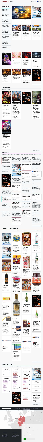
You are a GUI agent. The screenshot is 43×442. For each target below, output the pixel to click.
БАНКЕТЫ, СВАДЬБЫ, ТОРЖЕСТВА (24, 230)
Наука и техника (14, 433)
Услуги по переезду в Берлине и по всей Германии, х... (26, 165)
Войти (40, 1)
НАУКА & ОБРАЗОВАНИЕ (36, 382)
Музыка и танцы (17, 161)
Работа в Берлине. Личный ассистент (36, 195)
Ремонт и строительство (5, 170)
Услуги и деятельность (24, 200)
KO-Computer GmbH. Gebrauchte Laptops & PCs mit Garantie (36, 398)
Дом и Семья (13, 161)
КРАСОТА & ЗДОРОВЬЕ (26, 368)
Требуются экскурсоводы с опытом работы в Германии (5, 347)
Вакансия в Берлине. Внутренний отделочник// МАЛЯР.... (16, 219)
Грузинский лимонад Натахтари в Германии (26, 305)
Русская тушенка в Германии (26, 247)
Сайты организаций (4, 433)
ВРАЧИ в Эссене (40, 230)
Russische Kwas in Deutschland (5, 286)
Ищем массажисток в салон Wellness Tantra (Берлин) (16, 194)
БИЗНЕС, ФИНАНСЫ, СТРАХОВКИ (33, 230)
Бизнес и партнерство (14, 207)
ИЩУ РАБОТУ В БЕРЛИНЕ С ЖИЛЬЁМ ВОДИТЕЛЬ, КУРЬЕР (6, 211)
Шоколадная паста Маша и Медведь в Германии (16, 285)
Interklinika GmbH (5, 391)
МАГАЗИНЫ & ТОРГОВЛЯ (26, 375)
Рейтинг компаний (7, 364)
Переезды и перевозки (5, 32)
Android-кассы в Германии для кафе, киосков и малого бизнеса (16, 352)
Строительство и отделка (35, 168)
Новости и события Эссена (34, 408)
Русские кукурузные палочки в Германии (16, 267)
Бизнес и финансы (4, 15)
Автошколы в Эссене (5, 10)
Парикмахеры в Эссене (5, 30)
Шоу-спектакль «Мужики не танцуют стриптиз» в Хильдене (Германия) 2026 (6, 136)
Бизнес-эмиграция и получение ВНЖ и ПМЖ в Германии (36, 344)
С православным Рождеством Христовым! (6, 76)
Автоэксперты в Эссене (5, 11)
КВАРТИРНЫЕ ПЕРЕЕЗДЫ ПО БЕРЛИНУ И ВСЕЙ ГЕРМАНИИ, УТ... (26, 173)
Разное (10, 89)
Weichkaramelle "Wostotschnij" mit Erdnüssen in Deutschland (6, 306)
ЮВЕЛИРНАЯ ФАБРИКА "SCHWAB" (16, 332)
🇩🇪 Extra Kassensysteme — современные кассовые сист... (16, 203)
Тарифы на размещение (5, 435)
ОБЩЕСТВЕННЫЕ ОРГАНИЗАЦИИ (36, 386)
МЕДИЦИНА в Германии (6, 379)
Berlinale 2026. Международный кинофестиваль (26, 60)
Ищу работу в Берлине (25, 181)
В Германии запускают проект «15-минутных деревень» (36, 33)
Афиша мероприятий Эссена (26, 408)
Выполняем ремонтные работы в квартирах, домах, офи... (6, 166)
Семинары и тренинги (15, 434)
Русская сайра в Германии (15, 245)
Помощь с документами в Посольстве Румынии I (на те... (26, 196)
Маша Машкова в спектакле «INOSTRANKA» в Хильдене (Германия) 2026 (36, 107)
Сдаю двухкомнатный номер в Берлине (5, 197)
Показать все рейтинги (36, 404)
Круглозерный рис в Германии (26, 270)
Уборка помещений (5, 41)
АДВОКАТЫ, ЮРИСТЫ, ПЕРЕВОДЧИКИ (14, 230)
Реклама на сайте (33, 1)
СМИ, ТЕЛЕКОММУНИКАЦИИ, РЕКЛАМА (36, 395)
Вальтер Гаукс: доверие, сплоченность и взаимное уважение (26, 33)
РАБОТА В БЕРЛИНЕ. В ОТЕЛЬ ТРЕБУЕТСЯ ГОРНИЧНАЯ (6, 189)
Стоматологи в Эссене (5, 37)
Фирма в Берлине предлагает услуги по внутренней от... (36, 164)
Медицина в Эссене (5, 25)
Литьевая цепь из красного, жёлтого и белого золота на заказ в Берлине (6, 323)
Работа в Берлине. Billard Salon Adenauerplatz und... (36, 171)
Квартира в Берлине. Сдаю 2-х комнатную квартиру (26, 157)
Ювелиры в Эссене (4, 47)
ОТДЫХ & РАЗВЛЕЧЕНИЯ (36, 390)
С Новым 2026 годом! (15, 76)
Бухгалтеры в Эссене (5, 16)
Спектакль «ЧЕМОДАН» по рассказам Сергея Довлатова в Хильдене (16, 107)
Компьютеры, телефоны (5, 21)
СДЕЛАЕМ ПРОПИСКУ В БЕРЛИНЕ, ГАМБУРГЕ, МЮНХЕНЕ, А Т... (26, 189)
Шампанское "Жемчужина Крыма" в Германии (36, 321)
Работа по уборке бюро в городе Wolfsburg (26, 203)
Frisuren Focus (25, 371)
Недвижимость (24, 161)
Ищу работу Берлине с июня (36, 179)
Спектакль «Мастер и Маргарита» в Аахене (6, 106)
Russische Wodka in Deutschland (16, 318)
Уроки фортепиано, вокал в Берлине (16, 157)
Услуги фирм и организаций (10, 228)
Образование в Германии (15, 435)
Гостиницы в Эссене (5, 19)
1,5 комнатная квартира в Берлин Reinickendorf (16, 178)
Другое (27, 207)
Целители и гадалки (5, 43)
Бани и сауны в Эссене (5, 14)
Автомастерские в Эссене (5, 9)
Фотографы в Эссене (5, 42)
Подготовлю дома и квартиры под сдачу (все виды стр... (16, 186)
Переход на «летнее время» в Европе (19, 19)
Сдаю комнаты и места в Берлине (36, 157)
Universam (24, 389)
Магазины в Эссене (4, 22)
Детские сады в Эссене (5, 20)
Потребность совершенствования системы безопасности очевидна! (36, 61)
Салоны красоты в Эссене (5, 36)
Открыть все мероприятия (36, 150)
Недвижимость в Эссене (5, 26)
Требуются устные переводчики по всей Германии (26, 348)
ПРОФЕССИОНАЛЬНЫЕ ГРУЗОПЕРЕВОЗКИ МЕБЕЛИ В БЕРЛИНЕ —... (36, 203)
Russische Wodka (35, 265)
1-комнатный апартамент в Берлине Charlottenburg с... (16, 211)
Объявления (5, 152)
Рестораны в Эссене (5, 33)
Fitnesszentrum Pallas (26, 370)
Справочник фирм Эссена (18, 408)
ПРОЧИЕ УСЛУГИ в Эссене (27, 393)
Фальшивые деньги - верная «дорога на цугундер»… (16, 32)
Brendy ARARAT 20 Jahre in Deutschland (26, 330)
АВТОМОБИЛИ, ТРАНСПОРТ (5, 230)
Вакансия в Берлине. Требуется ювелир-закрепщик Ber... (35, 187)
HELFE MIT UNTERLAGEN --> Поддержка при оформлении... (5, 205)
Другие (28, 200)
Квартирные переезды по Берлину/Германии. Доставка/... (6, 158)
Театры (8, 89)
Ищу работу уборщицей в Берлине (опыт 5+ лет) (36, 210)
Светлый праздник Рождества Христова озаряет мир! (26, 76)
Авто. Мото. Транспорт (4, 162)
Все (2, 89)
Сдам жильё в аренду (28, 161)
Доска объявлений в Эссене (26, 409)
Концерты (4, 89)
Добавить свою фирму (5, 436)
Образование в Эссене (5, 27)
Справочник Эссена (6, 6)
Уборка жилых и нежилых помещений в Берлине (36, 218)
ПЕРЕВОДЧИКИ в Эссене (5, 31)
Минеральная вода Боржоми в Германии (36, 245)
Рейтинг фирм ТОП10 (4, 434)
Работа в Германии (34, 175)
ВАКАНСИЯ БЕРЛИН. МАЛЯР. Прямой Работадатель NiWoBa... (26, 211)
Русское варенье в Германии (36, 287)
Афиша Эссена (6, 87)
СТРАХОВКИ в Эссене (5, 38)
